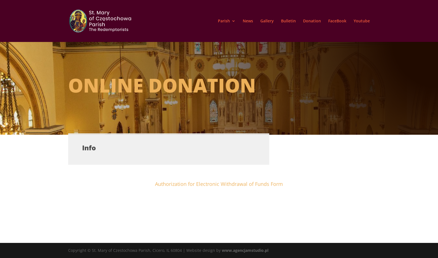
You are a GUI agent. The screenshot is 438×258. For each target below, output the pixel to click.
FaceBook (337, 21)
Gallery (267, 21)
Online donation (162, 85)
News (248, 21)
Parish (224, 21)
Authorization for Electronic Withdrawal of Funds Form (219, 184)
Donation (312, 21)
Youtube (362, 21)
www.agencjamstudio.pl (245, 250)
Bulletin (288, 21)
